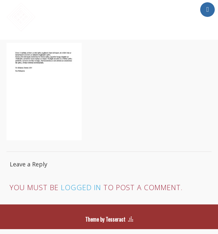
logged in (81, 187)
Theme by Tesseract (105, 219)
